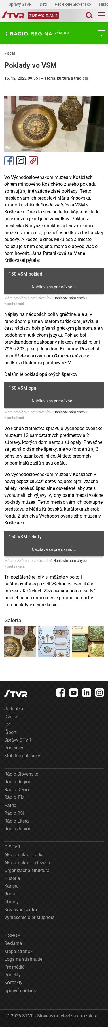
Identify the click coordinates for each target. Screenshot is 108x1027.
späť (9, 53)
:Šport (10, 732)
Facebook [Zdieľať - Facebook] (9, 160)
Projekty (12, 974)
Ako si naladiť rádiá (24, 854)
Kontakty (13, 982)
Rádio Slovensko (21, 774)
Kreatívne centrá (20, 909)
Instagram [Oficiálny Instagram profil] (21, 160)
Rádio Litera (16, 821)
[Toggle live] (43, 15)
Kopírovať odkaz (33, 160)
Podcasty (13, 748)
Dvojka (11, 716)
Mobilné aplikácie (22, 756)
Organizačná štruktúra (27, 870)
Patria (10, 805)
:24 (7, 724)
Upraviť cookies (20, 990)
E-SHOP (12, 935)
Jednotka (13, 708)
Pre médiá (14, 967)
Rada (9, 894)
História (12, 878)
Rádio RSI (14, 813)
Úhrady (11, 902)
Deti (44, 4)
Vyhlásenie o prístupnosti (30, 917)
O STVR (12, 847)
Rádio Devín (16, 789)
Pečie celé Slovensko (73, 4)
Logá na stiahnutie (23, 959)
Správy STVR (21, 4)
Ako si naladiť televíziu (27, 862)
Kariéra (11, 886)
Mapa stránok (18, 951)
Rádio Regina (17, 782)
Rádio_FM (14, 797)
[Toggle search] (88, 15)
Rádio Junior (17, 828)
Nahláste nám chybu (70, 298)
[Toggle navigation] (101, 15)
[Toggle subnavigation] (101, 33)
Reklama (13, 943)
